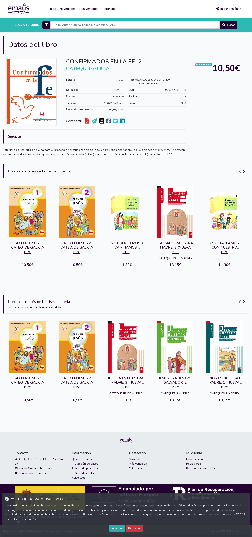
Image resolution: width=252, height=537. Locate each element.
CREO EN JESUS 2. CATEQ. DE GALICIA (76, 245)
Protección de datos (85, 464)
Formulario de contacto (32, 473)
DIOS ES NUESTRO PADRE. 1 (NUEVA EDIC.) (224, 382)
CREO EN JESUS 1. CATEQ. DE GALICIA (27, 245)
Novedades (67, 9)
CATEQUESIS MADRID (175, 393)
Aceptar (117, 528)
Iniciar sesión (194, 459)
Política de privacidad (85, 468)
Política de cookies (84, 473)
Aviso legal (79, 478)
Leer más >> (28, 519)
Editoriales (109, 9)
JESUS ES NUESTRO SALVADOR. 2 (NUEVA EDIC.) (175, 382)
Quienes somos (82, 459)
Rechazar (134, 528)
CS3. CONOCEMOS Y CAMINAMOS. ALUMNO (125, 247)
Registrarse (193, 464)
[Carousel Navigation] (242, 171)
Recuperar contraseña (200, 468)
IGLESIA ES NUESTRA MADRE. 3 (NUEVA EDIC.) (175, 247)
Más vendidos (88, 9)
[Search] (135, 25)
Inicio (52, 9)
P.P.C (121, 80)
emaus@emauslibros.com (33, 468)
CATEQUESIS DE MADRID (175, 258)
